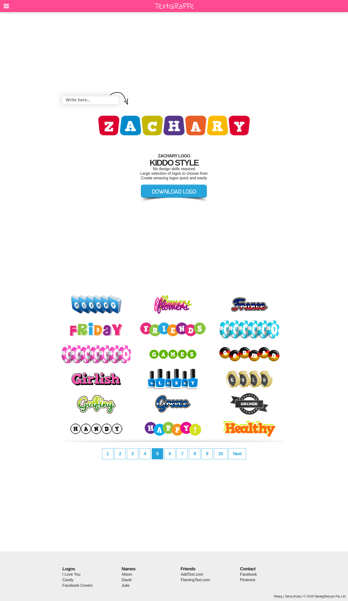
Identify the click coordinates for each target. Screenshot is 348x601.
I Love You (71, 574)
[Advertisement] (174, 54)
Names (128, 568)
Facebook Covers (77, 585)
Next (237, 453)
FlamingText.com (195, 580)
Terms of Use (293, 596)
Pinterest (247, 580)
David (126, 580)
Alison (127, 574)
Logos (68, 568)
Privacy (278, 596)
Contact (247, 568)
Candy (67, 580)
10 (220, 453)
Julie (126, 585)
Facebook (248, 574)
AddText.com (192, 574)
